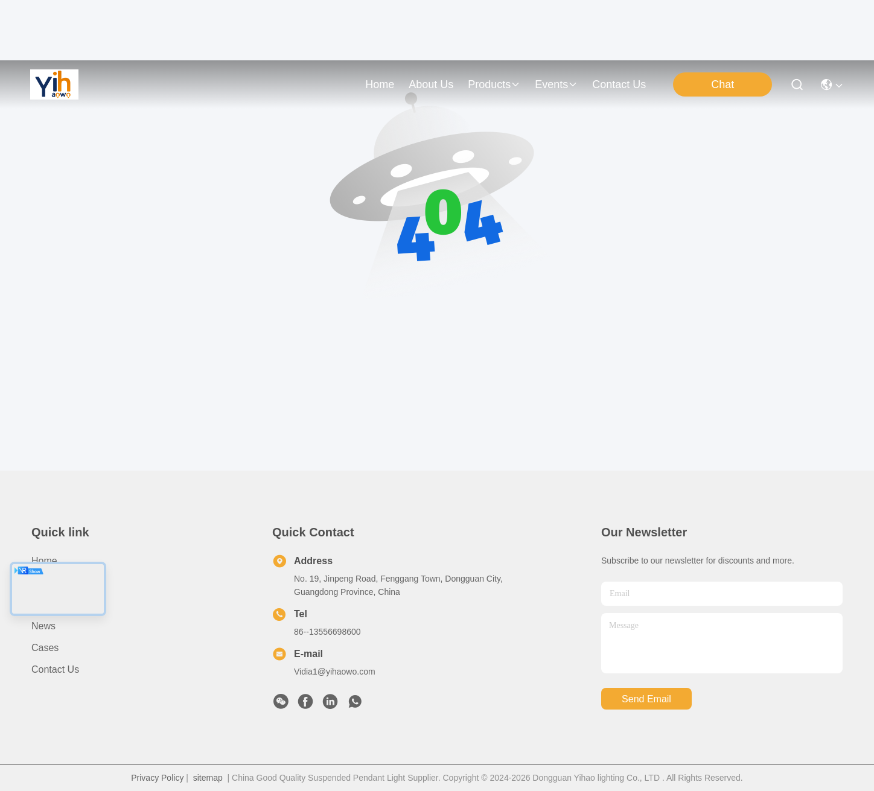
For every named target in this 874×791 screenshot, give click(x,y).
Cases (45, 648)
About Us (51, 582)
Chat (722, 84)
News (43, 626)
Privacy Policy (157, 778)
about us (431, 84)
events (556, 84)
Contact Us (55, 669)
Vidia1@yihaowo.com (334, 671)
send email (646, 699)
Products (50, 604)
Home (379, 84)
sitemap (208, 778)
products (494, 84)
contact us (619, 84)
